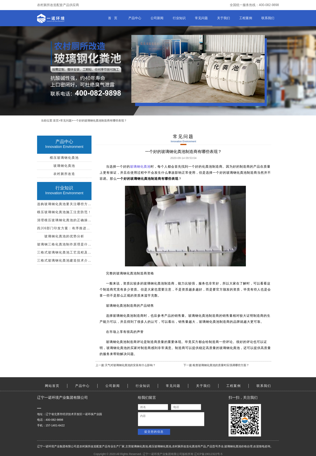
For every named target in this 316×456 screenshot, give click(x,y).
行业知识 (179, 18)
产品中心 (134, 18)
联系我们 (267, 18)
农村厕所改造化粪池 (185, 446)
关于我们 (223, 18)
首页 (56, 120)
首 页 (112, 18)
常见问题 (201, 18)
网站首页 (52, 385)
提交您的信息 (154, 431)
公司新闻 (157, 18)
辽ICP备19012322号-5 (208, 454)
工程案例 (245, 18)
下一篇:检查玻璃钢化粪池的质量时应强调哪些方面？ (216, 365)
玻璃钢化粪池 (140, 166)
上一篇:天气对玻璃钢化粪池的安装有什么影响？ (126, 365)
